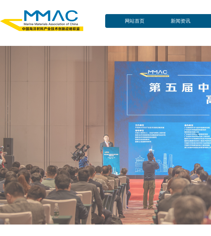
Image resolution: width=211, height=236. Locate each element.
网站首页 (134, 21)
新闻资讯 (180, 21)
